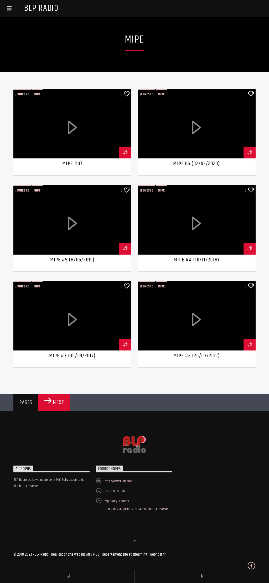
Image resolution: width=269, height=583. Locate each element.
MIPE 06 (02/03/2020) (196, 163)
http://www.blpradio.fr (119, 481)
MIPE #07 (72, 163)
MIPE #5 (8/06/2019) (72, 260)
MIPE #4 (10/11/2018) (196, 260)
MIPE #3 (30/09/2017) (72, 356)
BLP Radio (41, 8)
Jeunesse (22, 94)
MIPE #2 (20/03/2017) (196, 356)
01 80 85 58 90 (115, 491)
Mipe (37, 94)
